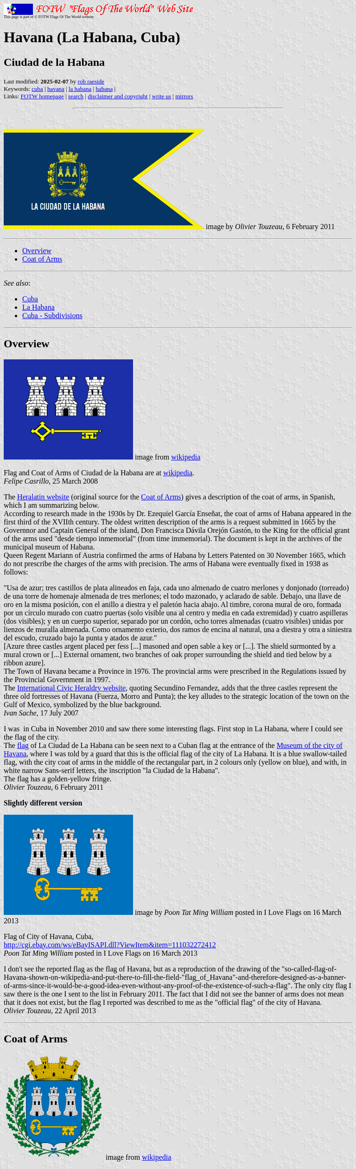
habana (104, 88)
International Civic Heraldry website (71, 688)
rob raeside (91, 81)
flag (23, 745)
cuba (37, 88)
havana (55, 88)
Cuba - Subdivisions (52, 315)
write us (162, 96)
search (75, 96)
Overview (36, 251)
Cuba (30, 299)
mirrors (184, 96)
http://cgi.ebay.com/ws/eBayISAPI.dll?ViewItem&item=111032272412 (110, 945)
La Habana (38, 307)
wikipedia (185, 457)
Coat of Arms (42, 259)
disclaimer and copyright (117, 96)
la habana (80, 88)
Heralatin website (43, 497)
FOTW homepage (42, 96)
